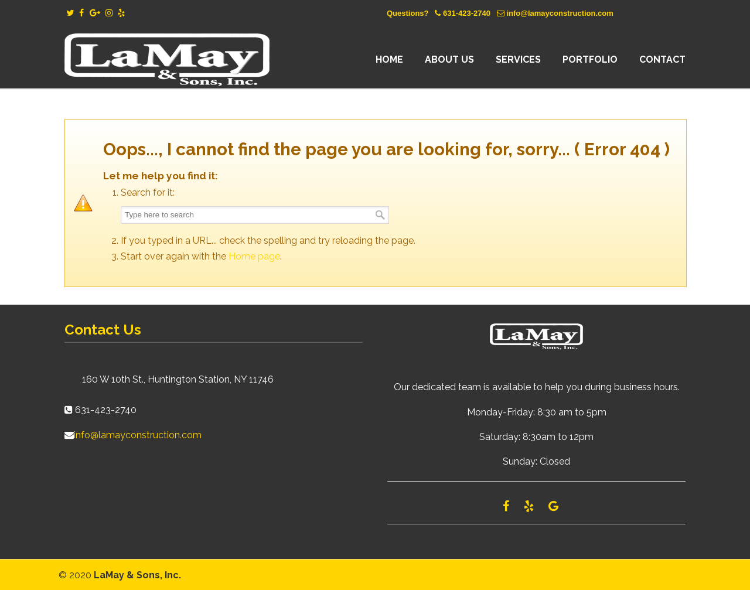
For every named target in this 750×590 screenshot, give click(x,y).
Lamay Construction (167, 59)
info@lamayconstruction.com (559, 13)
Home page (254, 256)
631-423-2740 (466, 13)
